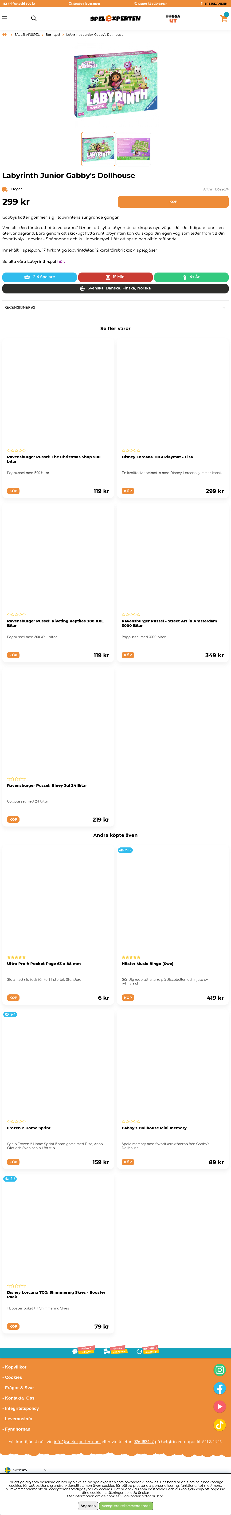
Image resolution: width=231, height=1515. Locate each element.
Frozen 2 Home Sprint (29, 1128)
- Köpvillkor (14, 1367)
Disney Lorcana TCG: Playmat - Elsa (157, 457)
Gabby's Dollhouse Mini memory (154, 1128)
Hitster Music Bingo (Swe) (147, 963)
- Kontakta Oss (18, 1398)
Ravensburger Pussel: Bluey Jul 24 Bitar (47, 785)
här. (61, 262)
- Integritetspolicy (20, 1408)
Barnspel (53, 34)
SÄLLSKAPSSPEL (27, 34)
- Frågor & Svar (18, 1387)
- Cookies (12, 1377)
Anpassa (88, 1506)
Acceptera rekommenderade (126, 1506)
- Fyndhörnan (16, 1429)
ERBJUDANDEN (215, 3)
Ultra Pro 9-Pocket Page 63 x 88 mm (44, 963)
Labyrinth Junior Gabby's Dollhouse (94, 34)
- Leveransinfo (17, 1418)
